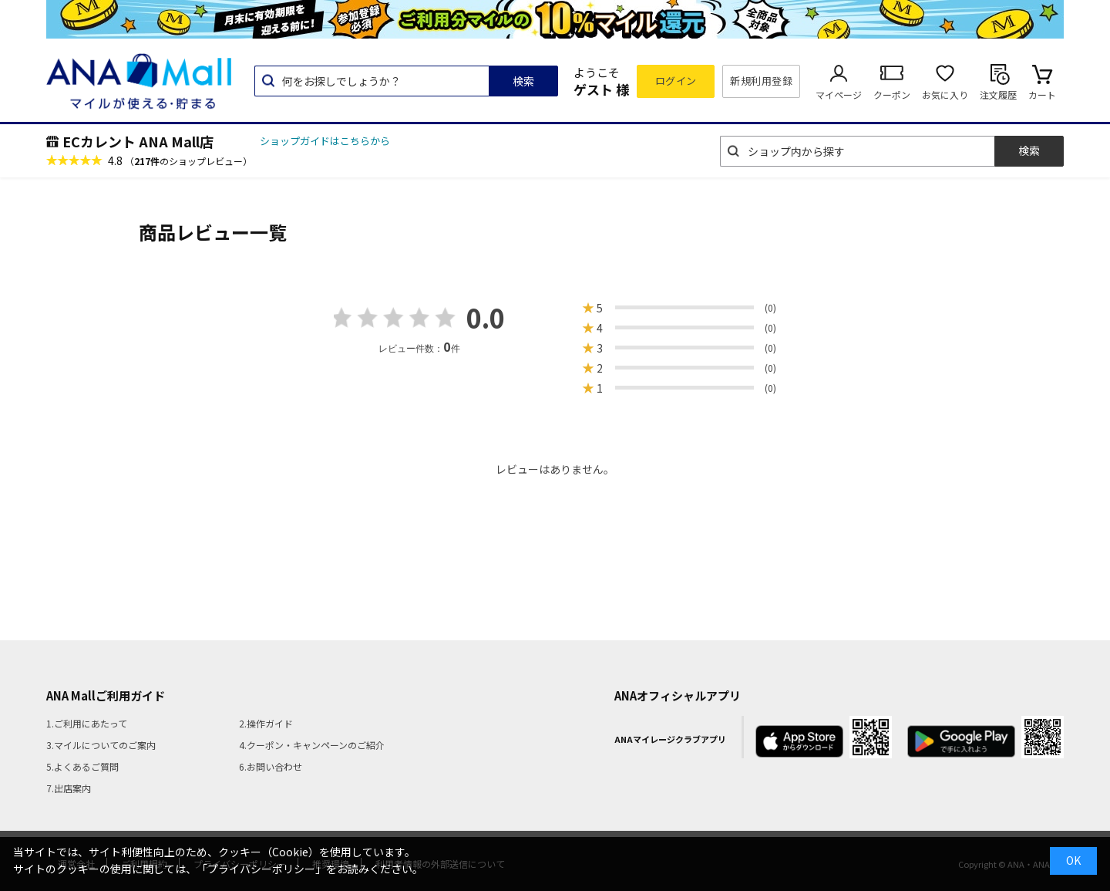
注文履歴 (998, 94)
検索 (523, 81)
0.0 (485, 317)
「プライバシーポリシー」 (261, 868)
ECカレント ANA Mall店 (138, 141)
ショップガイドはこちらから (325, 140)
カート (1042, 94)
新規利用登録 (761, 80)
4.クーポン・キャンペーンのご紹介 (312, 744)
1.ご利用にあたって (86, 723)
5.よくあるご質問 (82, 766)
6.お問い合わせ (270, 766)
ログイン (676, 80)
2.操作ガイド (266, 723)
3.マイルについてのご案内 (101, 744)
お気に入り (945, 94)
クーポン (891, 94)
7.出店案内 (68, 788)
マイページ (839, 94)
